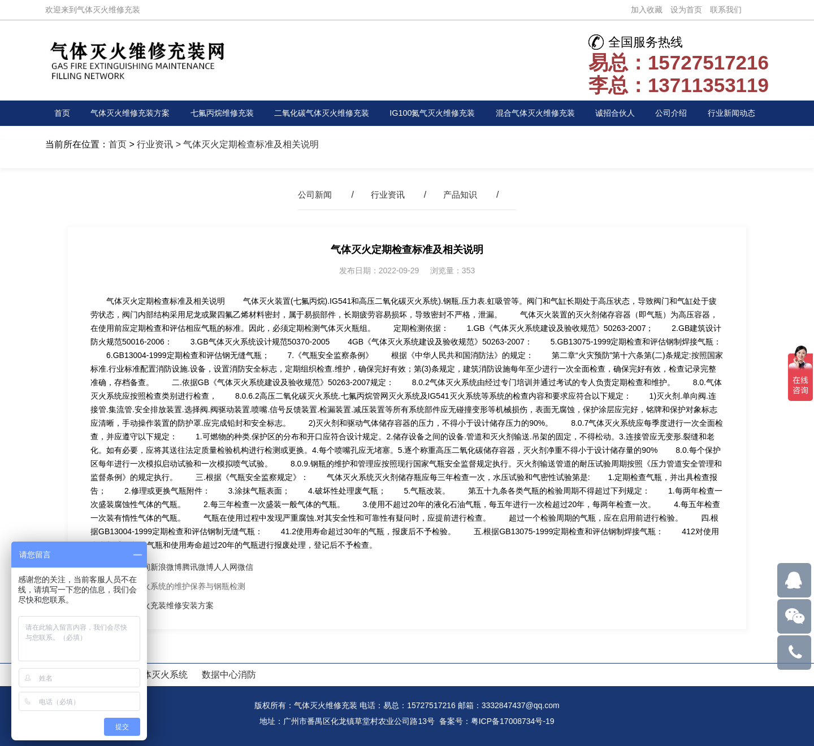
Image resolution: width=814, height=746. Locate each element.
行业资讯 (155, 144)
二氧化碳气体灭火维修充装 (325, 113)
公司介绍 (679, 113)
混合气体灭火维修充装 (546, 113)
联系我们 (726, 9)
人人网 (225, 567)
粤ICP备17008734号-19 (513, 721)
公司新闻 (313, 194)
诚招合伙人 (626, 113)
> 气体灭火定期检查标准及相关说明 (246, 144)
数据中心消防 (229, 674)
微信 (245, 567)
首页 (63, 113)
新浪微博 (166, 567)
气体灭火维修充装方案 (129, 113)
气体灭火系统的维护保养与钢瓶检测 (182, 586)
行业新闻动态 (736, 113)
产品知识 (462, 194)
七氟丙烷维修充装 (223, 113)
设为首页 (686, 9)
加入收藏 (647, 9)
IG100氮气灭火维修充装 (441, 113)
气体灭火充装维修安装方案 (166, 605)
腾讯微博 (198, 567)
